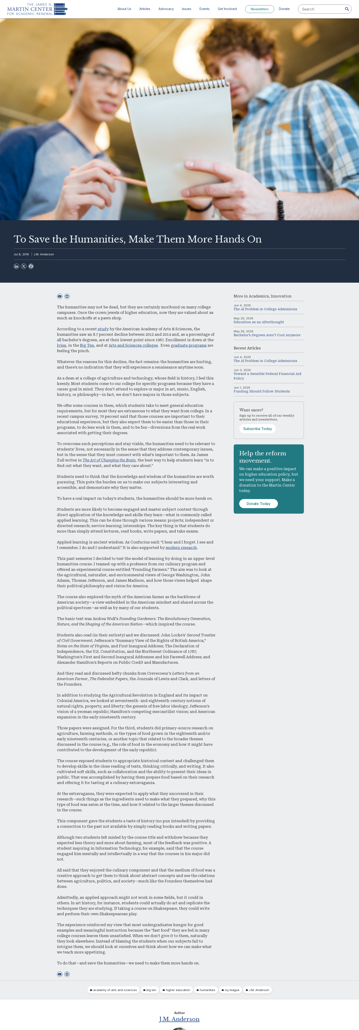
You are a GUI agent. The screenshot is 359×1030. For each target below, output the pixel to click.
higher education (178, 990)
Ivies (61, 345)
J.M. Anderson (44, 254)
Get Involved (227, 9)
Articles (144, 9)
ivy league (232, 990)
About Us (124, 9)
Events (205, 9)
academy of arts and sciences (115, 990)
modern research (181, 548)
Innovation (281, 296)
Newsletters (260, 9)
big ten (151, 990)
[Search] (347, 9)
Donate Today (258, 503)
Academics (259, 296)
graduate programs (189, 345)
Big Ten (87, 345)
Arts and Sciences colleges (133, 345)
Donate (284, 9)
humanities (207, 990)
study (103, 329)
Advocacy (166, 9)
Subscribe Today (257, 428)
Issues (186, 9)
